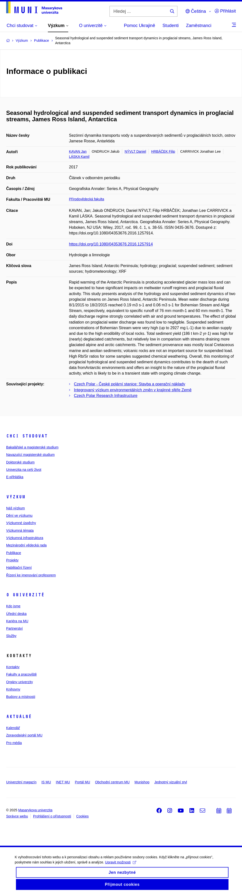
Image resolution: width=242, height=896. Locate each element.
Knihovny (13, 689)
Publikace (13, 553)
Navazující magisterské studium (30, 455)
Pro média (14, 743)
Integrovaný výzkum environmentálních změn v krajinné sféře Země (132, 390)
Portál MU (82, 782)
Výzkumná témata (20, 530)
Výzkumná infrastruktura (24, 538)
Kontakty (12, 667)
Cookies (82, 816)
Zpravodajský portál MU (24, 735)
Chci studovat (27, 436)
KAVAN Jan (78, 151)
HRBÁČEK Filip (163, 151)
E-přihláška (14, 477)
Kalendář (13, 728)
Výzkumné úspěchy (21, 523)
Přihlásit (225, 11)
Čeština (196, 11)
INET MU (63, 782)
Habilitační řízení (19, 568)
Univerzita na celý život (23, 470)
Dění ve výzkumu (19, 515)
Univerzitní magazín (21, 782)
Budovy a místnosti (20, 697)
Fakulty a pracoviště (21, 674)
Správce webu (17, 816)
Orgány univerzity (19, 682)
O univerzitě (25, 594)
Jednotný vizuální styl (170, 782)
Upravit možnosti (120, 866)
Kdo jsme (13, 606)
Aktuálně (19, 716)
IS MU (46, 782)
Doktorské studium (20, 462)
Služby (11, 636)
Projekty (12, 560)
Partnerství (14, 628)
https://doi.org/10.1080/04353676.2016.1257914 (111, 244)
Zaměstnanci (198, 25)
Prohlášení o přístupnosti (52, 816)
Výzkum (15, 497)
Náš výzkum (15, 508)
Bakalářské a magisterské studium (32, 447)
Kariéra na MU (17, 621)
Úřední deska (16, 614)
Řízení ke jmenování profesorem (31, 575)
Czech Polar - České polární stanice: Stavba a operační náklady (129, 384)
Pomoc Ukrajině (139, 25)
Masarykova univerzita (35, 810)
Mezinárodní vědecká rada (26, 545)
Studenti (170, 25)
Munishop (141, 782)
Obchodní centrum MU (112, 782)
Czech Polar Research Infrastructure (105, 396)
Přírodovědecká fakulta (86, 199)
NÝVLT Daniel (135, 151)
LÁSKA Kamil (79, 157)
